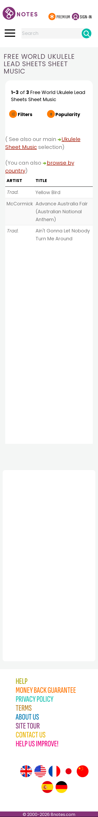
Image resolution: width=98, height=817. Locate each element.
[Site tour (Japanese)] (68, 771)
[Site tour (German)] (61, 787)
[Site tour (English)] (26, 771)
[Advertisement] (31, 554)
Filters (25, 114)
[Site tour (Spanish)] (47, 787)
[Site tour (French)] (54, 771)
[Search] (86, 33)
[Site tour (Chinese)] (82, 771)
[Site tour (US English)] (40, 771)
